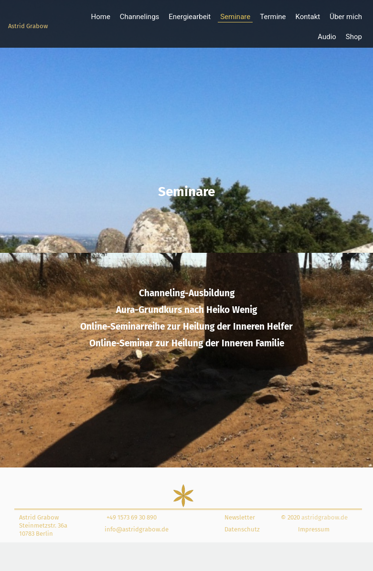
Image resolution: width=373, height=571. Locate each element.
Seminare (235, 16)
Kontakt (308, 16)
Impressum (314, 529)
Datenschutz (242, 529)
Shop (354, 36)
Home (100, 16)
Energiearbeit (190, 16)
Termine (273, 16)
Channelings (139, 16)
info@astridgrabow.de (137, 529)
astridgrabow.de (324, 517)
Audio (327, 36)
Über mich (346, 16)
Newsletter (239, 517)
